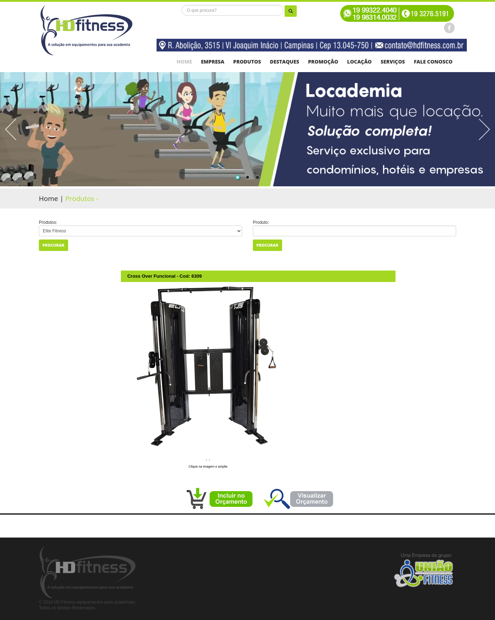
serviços (393, 62)
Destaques (284, 62)
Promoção (323, 62)
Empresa (212, 62)
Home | (52, 198)
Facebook (449, 27)
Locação (359, 62)
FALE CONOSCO (433, 62)
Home (184, 62)
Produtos (247, 62)
